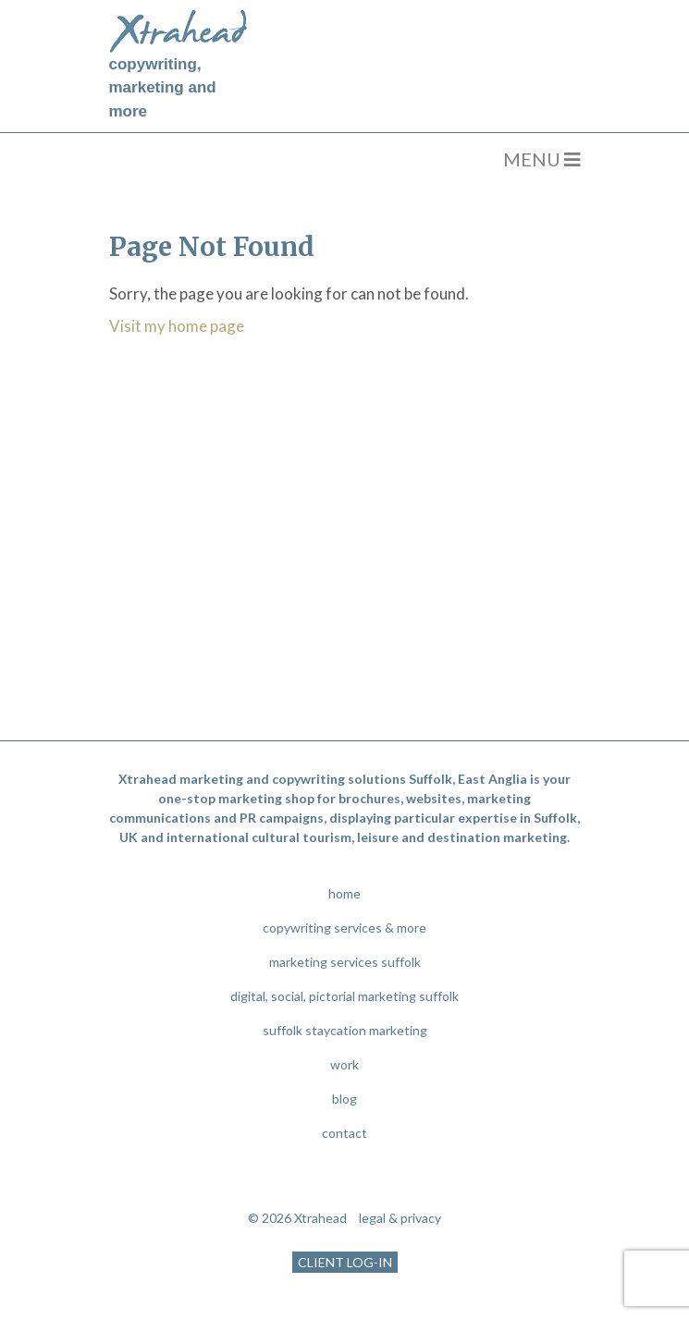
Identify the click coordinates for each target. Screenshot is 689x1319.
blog (344, 1098)
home (344, 893)
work (344, 1064)
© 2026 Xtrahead (297, 1218)
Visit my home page (176, 326)
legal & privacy (400, 1218)
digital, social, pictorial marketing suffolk (344, 996)
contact (344, 1133)
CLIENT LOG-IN (345, 1262)
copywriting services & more (344, 927)
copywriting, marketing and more (162, 87)
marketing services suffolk (345, 962)
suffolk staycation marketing (345, 1030)
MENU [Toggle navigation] (542, 159)
